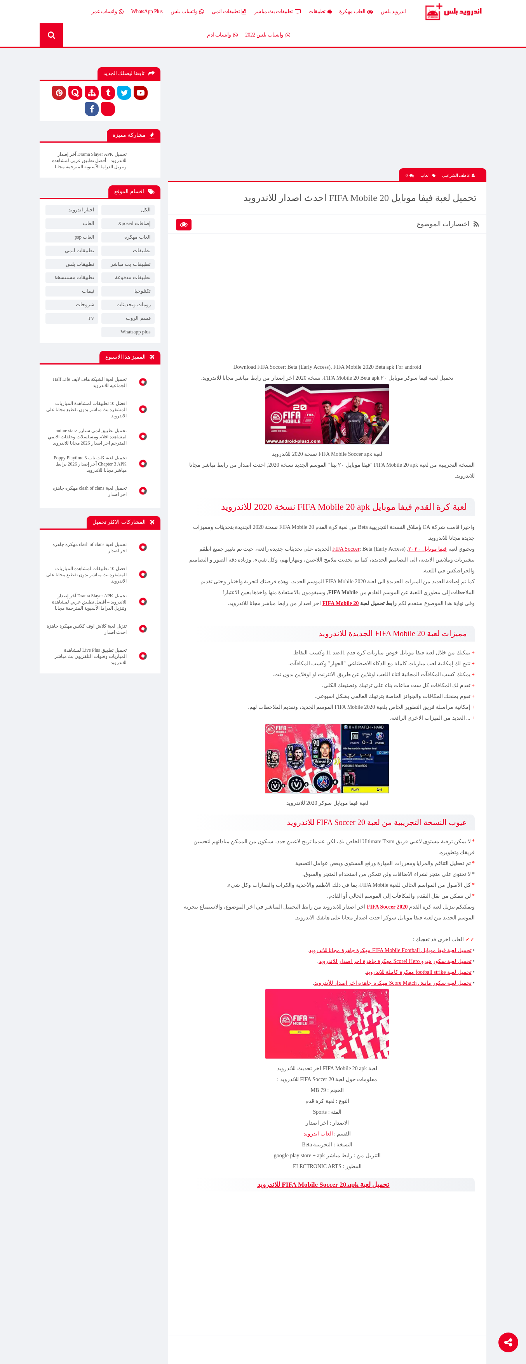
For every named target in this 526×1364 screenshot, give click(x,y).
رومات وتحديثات (133, 304)
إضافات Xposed (134, 223)
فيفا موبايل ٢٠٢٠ (427, 549)
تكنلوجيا (142, 291)
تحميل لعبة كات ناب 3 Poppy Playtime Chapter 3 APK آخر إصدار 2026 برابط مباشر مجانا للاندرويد (90, 464)
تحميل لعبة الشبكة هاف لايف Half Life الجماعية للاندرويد (89, 382)
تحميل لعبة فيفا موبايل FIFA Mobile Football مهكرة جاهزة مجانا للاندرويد (390, 950)
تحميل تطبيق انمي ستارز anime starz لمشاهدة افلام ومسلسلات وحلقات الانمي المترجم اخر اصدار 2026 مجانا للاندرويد (87, 437)
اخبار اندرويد (81, 210)
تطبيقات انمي (229, 11)
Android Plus (453, 11)
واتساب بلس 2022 (267, 35)
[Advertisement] (327, 113)
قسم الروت (138, 318)
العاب (427, 175)
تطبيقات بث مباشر (277, 11)
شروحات (85, 304)
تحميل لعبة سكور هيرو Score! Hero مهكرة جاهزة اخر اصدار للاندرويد (395, 961)
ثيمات (88, 291)
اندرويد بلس (393, 11)
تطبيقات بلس (80, 264)
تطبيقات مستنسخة (74, 277)
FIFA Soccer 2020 (387, 907)
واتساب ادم (222, 35)
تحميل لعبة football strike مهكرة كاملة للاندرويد (419, 972)
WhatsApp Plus (147, 11)
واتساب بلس (187, 11)
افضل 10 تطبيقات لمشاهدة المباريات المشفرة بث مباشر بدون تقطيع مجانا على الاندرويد (86, 410)
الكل (146, 210)
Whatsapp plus (136, 332)
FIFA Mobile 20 (340, 603)
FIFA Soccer (345, 549)
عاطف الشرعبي (458, 175)
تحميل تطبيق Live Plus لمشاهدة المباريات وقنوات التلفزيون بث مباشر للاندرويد (90, 656)
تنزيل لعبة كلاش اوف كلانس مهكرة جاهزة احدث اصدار (87, 629)
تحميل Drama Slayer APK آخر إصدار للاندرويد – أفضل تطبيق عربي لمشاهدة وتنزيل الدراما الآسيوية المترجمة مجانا (89, 160)
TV (91, 318)
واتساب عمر (107, 11)
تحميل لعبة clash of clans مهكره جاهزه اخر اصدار (89, 491)
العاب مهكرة (356, 11)
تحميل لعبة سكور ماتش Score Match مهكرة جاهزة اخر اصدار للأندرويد (393, 983)
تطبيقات (319, 11)
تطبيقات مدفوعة (132, 277)
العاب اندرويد (318, 1134)
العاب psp (84, 237)
